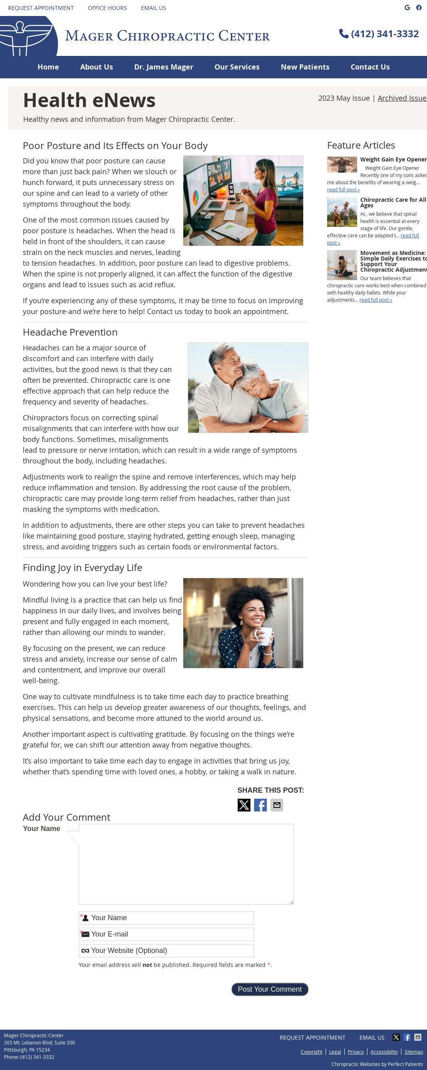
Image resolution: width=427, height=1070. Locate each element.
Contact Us (370, 67)
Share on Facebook (261, 805)
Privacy (356, 1051)
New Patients (305, 67)
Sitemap (414, 1051)
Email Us (153, 8)
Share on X (245, 805)
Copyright (311, 1051)
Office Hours (107, 8)
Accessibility (384, 1051)
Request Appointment (41, 8)
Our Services (237, 67)
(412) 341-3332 (385, 33)
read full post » (343, 189)
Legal (335, 1051)
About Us (96, 67)
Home (48, 67)
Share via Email (277, 805)
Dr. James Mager (163, 67)
